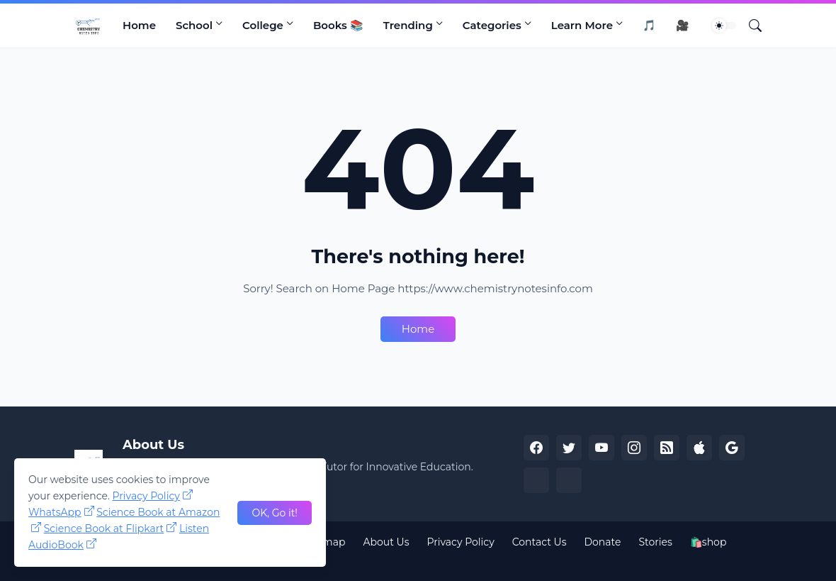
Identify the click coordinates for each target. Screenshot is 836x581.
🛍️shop (708, 542)
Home (139, 25)
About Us (386, 542)
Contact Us (539, 542)
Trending (408, 25)
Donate (602, 542)
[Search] (750, 25)
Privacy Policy (460, 542)
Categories (492, 25)
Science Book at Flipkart (104, 528)
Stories (655, 542)
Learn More (582, 25)
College (262, 25)
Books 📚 (338, 25)
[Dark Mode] (724, 25)
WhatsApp (54, 512)
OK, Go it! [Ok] (275, 513)
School (194, 25)
